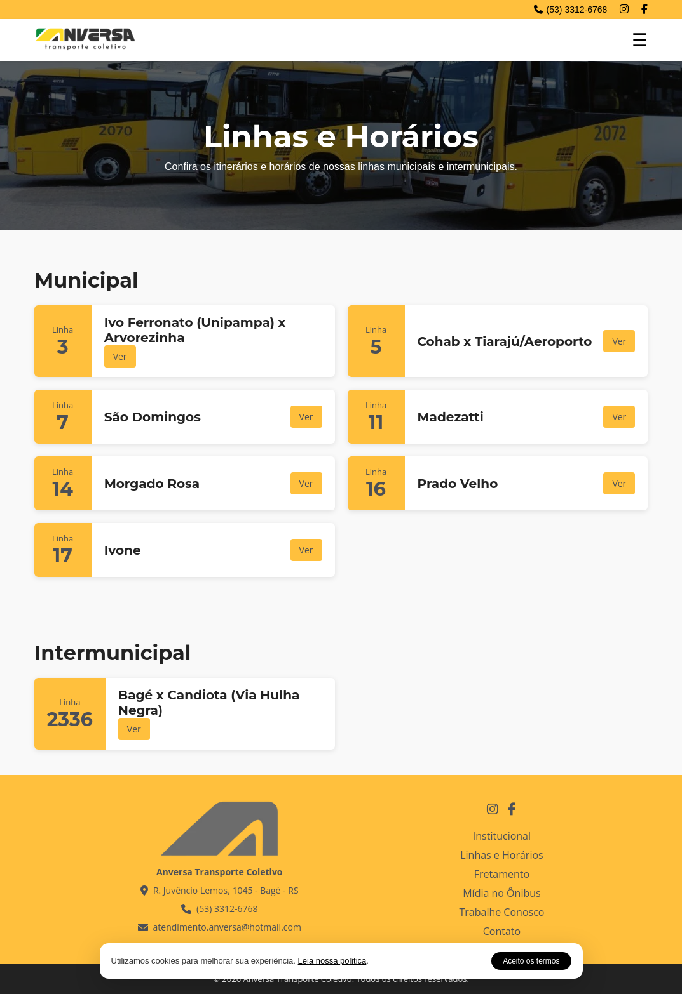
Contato (502, 931)
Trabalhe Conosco (501, 912)
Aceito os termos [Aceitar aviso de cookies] (531, 961)
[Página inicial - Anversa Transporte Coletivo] (85, 48)
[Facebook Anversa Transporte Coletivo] (512, 809)
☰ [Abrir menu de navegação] (640, 40)
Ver (120, 356)
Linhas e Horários (501, 855)
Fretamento (501, 874)
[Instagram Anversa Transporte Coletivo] (492, 809)
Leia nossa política (332, 960)
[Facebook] (644, 9)
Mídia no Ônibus (501, 893)
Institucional (502, 836)
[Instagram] (624, 9)
